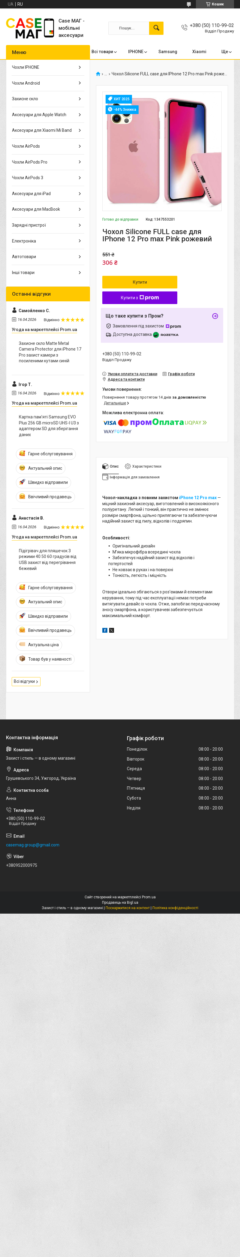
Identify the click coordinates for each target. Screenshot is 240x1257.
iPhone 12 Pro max (198, 497)
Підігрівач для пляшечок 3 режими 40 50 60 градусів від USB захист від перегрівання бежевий (47, 559)
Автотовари (24, 256)
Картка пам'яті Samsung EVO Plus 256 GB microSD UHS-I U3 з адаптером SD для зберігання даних (49, 425)
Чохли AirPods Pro (29, 162)
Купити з (140, 297)
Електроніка (24, 241)
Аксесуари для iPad (31, 193)
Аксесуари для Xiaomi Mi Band (42, 130)
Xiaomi (199, 51)
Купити (140, 282)
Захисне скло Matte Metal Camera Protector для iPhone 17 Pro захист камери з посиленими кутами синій (50, 352)
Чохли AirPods (26, 146)
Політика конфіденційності (175, 908)
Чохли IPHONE (25, 67)
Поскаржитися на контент (128, 908)
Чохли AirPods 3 (27, 177)
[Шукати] (156, 28)
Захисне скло (25, 98)
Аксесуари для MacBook (36, 209)
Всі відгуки (24, 681)
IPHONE (135, 51)
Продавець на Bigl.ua (120, 902)
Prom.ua (149, 897)
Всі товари (102, 51)
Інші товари (23, 272)
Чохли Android (26, 83)
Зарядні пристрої (29, 225)
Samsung (167, 51)
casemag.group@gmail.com (32, 845)
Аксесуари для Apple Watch (39, 114)
